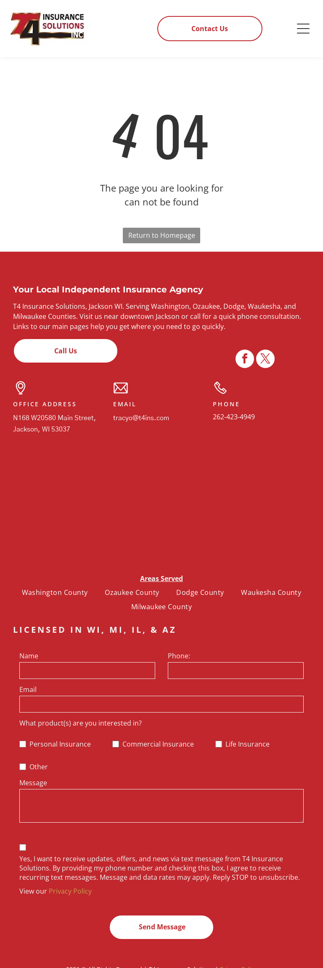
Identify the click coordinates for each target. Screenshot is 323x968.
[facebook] (245, 957)
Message (33, 782)
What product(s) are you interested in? (80, 723)
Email (28, 689)
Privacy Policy (70, 891)
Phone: (179, 655)
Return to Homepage (161, 235)
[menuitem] (55, 592)
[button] (303, 28)
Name (28, 655)
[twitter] (265, 957)
